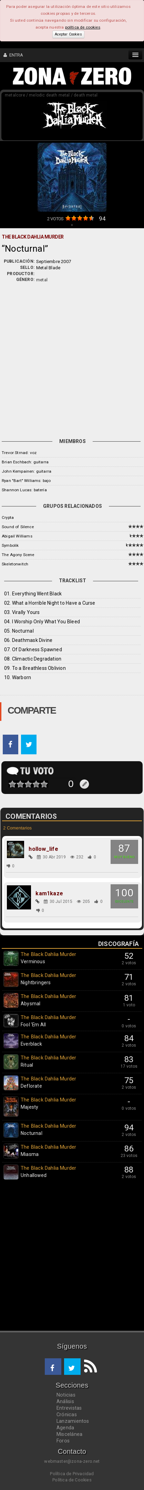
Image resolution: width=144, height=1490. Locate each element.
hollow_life (43, 849)
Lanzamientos (72, 1421)
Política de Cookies (72, 1479)
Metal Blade (48, 267)
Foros (63, 1440)
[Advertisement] (72, 358)
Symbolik (10, 545)
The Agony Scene (18, 554)
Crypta (8, 517)
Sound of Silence (18, 526)
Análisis (65, 1401)
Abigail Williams (17, 536)
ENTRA (13, 55)
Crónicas (66, 1414)
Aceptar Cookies (68, 34)
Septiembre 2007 (53, 261)
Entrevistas (69, 1408)
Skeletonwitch (15, 564)
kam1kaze (49, 893)
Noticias (65, 1395)
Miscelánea (69, 1434)
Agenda (65, 1427)
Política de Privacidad (72, 1473)
